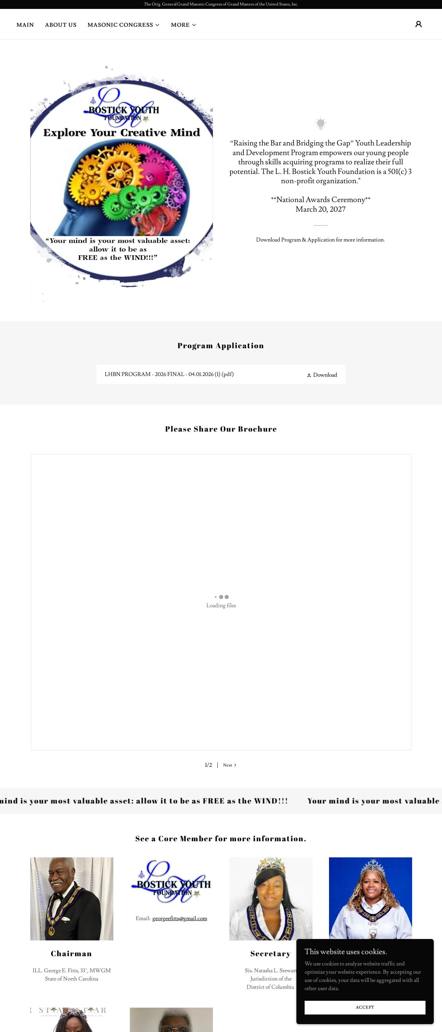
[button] (124, 25)
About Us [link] (61, 25)
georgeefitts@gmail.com (179, 733)
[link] (221, 374)
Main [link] (25, 25)
